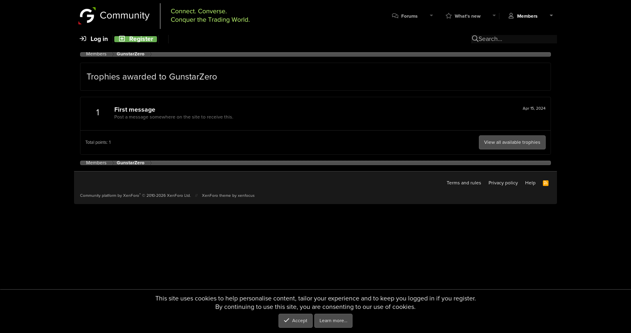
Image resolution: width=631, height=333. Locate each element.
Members (527, 16)
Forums (409, 16)
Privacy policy (503, 182)
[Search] (163, 39)
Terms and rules (464, 182)
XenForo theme (216, 195)
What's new (467, 16)
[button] (431, 16)
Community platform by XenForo (135, 195)
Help (530, 182)
